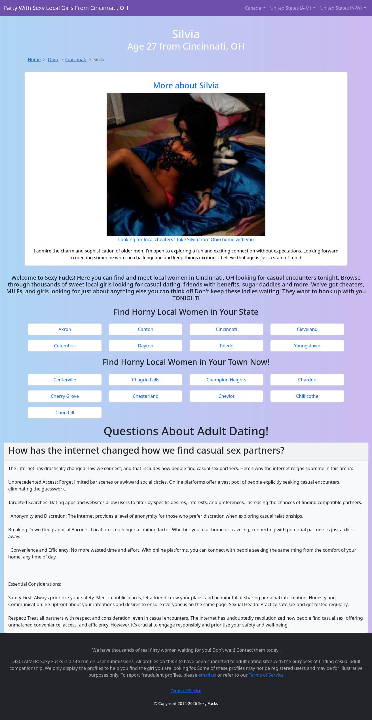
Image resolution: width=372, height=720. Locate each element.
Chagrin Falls (145, 380)
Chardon (307, 380)
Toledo (226, 346)
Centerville (65, 380)
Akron (64, 329)
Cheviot (226, 396)
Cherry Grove (65, 396)
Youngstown (307, 346)
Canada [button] (253, 8)
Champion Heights (226, 380)
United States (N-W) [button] (341, 8)
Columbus (64, 346)
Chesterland (145, 396)
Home (34, 59)
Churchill (64, 412)
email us (207, 675)
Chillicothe (307, 396)
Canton (145, 329)
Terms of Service (266, 675)
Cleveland (307, 329)
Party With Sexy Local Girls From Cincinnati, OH (65, 8)
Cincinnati (75, 59)
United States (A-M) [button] (291, 8)
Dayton (145, 346)
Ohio (53, 59)
